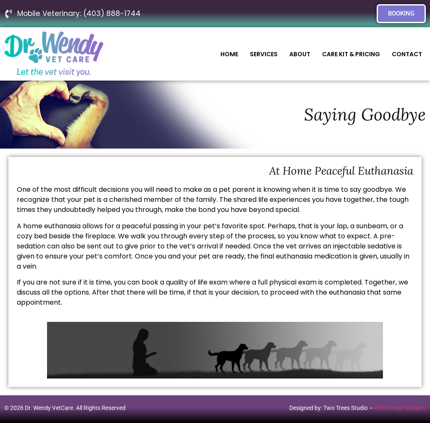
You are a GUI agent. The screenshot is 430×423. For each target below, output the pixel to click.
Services (264, 54)
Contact (407, 54)
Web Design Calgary (400, 408)
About (299, 54)
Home (229, 54)
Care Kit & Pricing (351, 54)
